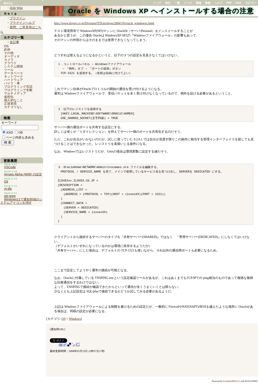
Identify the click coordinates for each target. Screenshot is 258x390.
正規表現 (10, 103)
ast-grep (10, 196)
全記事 (14, 42)
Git (6, 181)
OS (64, 319)
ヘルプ (218, 2)
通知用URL (57, 329)
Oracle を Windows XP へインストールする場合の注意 (161, 11)
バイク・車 (12, 83)
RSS (238, 2)
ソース (188, 2)
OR (20, 132)
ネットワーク (13, 76)
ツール (9, 70)
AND (9, 132)
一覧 (177, 2)
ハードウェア (13, 80)
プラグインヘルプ (22, 23)
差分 (168, 2)
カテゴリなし (13, 107)
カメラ (9, 59)
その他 (9, 53)
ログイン (250, 2)
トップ (157, 2)
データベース (13, 73)
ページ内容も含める (20, 137)
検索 (207, 2)
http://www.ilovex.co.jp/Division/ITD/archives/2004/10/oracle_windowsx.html (104, 23)
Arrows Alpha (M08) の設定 (23, 174)
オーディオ (12, 56)
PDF (229, 2)
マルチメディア (15, 93)
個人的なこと (13, 100)
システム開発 (13, 66)
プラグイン (17, 18)
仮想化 (9, 97)
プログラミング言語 (18, 86)
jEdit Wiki (16, 8)
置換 (198, 2)
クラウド (10, 63)
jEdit (7, 49)
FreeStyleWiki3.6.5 (231, 381)
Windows (75, 319)
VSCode (10, 167)
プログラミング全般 (18, 90)
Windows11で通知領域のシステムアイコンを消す (21, 200)
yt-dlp (8, 189)
